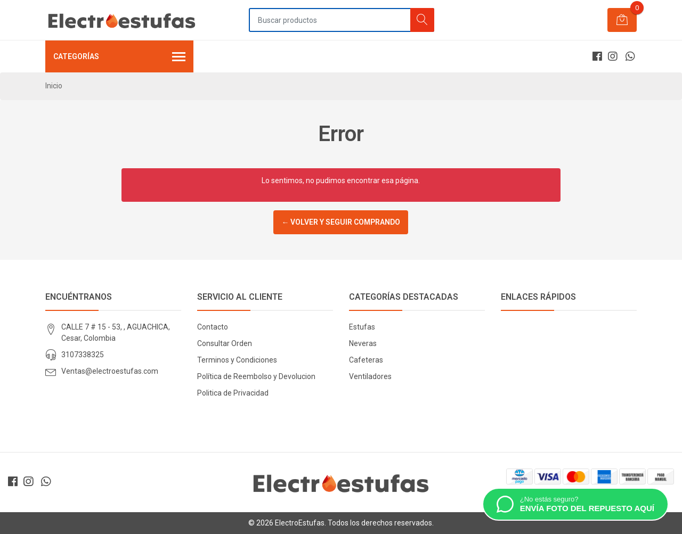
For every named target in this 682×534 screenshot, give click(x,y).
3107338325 (82, 354)
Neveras (363, 343)
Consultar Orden (224, 343)
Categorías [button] (119, 57)
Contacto (212, 327)
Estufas (362, 327)
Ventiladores (370, 376)
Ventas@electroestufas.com (109, 371)
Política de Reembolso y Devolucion (256, 376)
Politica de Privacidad (233, 393)
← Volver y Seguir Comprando (340, 222)
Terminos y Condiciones (237, 360)
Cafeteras (366, 360)
